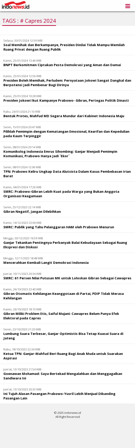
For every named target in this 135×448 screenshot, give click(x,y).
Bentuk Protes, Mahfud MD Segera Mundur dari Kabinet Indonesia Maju (63, 116)
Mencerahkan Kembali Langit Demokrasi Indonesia (46, 262)
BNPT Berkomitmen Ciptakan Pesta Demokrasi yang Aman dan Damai (62, 65)
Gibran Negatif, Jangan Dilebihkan (32, 211)
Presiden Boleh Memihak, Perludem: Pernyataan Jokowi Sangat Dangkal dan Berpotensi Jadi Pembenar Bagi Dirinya (67, 82)
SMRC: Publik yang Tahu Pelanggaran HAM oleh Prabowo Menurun (58, 227)
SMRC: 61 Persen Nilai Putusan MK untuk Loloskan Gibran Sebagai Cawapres (67, 278)
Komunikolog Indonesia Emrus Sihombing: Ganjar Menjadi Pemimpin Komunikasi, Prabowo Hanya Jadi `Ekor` (60, 153)
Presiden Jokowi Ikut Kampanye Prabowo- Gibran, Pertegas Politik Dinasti (66, 100)
